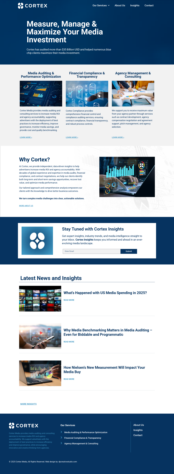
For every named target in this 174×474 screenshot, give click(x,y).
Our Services (101, 5)
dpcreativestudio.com (68, 462)
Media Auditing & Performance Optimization (41, 75)
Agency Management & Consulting (133, 75)
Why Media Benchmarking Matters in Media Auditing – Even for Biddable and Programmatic (108, 332)
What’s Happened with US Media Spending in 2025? (105, 293)
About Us (120, 5)
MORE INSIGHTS (28, 404)
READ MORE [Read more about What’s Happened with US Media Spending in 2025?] (69, 300)
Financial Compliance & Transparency (87, 75)
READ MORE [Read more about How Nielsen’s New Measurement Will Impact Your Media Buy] (69, 379)
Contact (149, 5)
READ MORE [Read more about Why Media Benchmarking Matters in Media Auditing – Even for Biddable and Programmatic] (69, 342)
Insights (134, 5)
